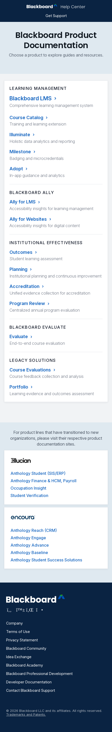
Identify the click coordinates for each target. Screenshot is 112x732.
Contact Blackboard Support (30, 690)
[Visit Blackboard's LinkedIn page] (29, 610)
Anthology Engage (28, 537)
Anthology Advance (29, 545)
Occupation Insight (28, 488)
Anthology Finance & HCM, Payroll (43, 480)
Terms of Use (18, 631)
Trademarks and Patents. (26, 714)
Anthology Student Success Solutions (46, 559)
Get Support (56, 15)
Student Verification (29, 495)
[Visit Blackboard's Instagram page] (39, 610)
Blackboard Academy (24, 665)
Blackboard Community (26, 648)
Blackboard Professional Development (39, 673)
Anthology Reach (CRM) (33, 530)
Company (14, 623)
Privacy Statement (22, 640)
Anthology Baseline (29, 552)
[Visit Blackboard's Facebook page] (10, 610)
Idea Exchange (18, 657)
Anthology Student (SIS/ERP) (37, 473)
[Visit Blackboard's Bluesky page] (20, 610)
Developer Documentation (29, 682)
